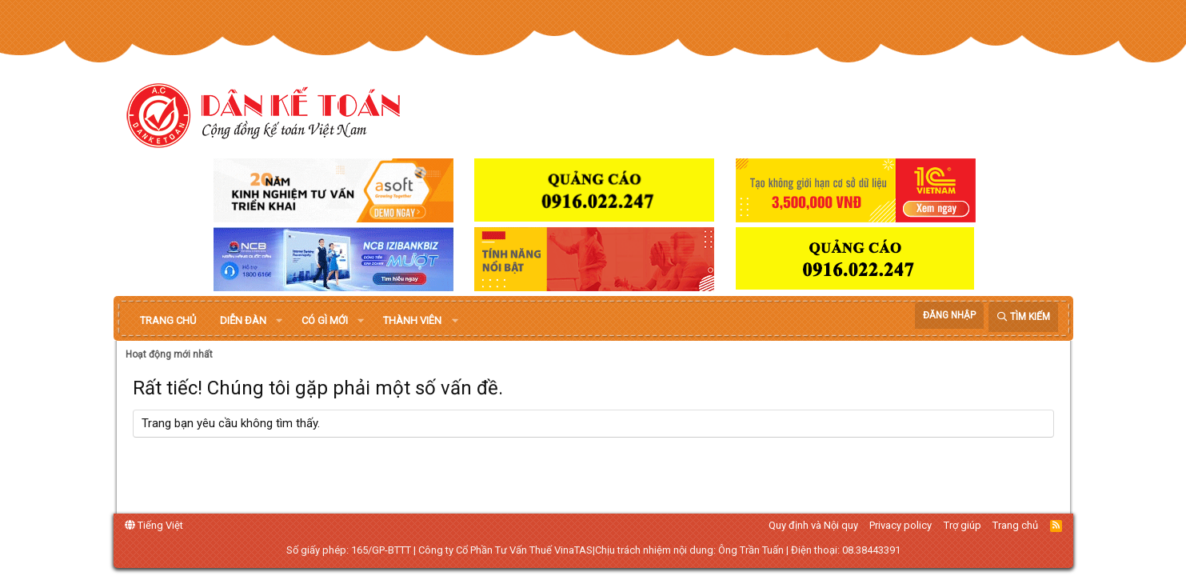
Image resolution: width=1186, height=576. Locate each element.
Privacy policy (900, 525)
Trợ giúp (962, 525)
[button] (279, 320)
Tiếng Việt (154, 525)
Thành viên (412, 320)
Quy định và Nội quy (813, 525)
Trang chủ (168, 320)
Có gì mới (324, 320)
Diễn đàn (243, 320)
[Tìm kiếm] (1023, 317)
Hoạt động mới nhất (169, 354)
